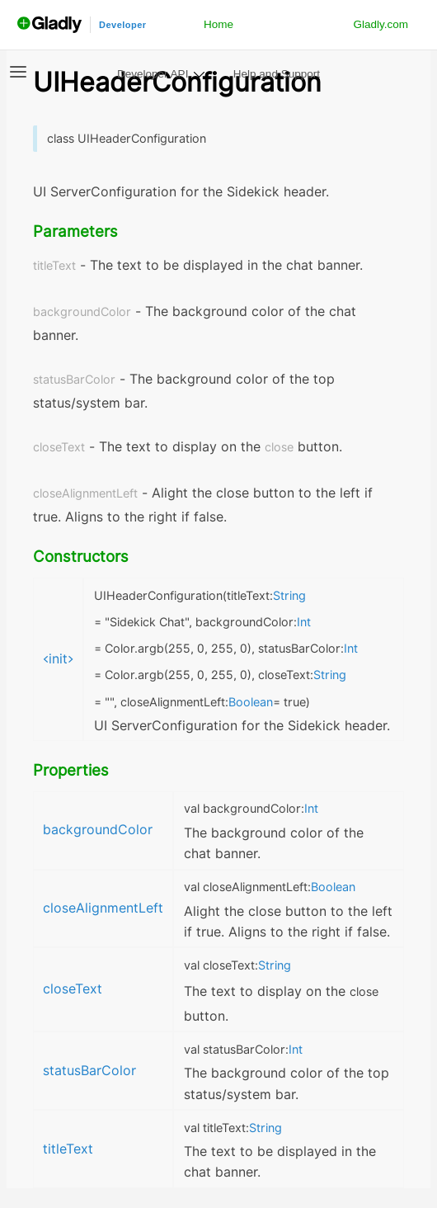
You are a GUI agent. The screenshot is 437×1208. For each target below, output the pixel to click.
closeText (72, 989)
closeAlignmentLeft (103, 908)
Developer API (152, 74)
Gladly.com (380, 24)
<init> (58, 659)
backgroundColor (98, 830)
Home (218, 24)
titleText (68, 1149)
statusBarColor (89, 1070)
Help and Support (276, 74)
